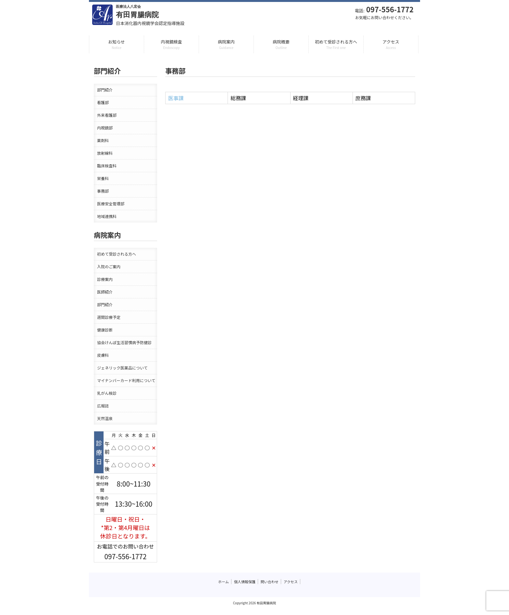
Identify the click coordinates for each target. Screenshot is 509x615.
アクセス (291, 581)
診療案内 (105, 279)
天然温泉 (105, 418)
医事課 (176, 98)
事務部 (103, 191)
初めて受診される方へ (116, 254)
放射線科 (105, 153)
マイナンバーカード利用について (126, 380)
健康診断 (105, 329)
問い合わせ (270, 581)
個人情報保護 (244, 581)
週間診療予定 (108, 317)
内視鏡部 (105, 127)
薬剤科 (103, 140)
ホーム (223, 581)
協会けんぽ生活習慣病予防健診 (124, 342)
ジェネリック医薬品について (122, 367)
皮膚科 (103, 355)
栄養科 (103, 178)
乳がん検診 (107, 393)
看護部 (103, 102)
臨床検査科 (107, 165)
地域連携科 (107, 216)
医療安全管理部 (110, 203)
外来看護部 (107, 115)
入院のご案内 (108, 266)
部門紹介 (105, 89)
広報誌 (103, 405)
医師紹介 (105, 292)
